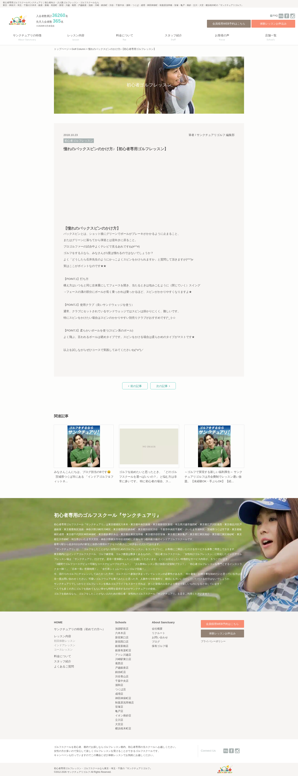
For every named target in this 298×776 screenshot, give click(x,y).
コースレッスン (63, 649)
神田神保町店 (123, 698)
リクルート (158, 633)
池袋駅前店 (121, 628)
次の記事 (162, 386)
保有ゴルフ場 (160, 645)
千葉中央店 (121, 680)
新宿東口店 (121, 637)
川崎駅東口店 (123, 659)
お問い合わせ (160, 637)
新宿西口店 (121, 641)
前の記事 (136, 386)
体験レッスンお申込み (273, 23)
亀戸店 (119, 711)
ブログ (156, 641)
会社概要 (157, 628)
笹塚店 (119, 706)
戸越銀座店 (121, 667)
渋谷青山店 (121, 676)
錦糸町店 (120, 672)
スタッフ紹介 (62, 661)
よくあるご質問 (64, 666)
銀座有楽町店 (123, 650)
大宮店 (119, 724)
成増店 (119, 693)
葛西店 (119, 663)
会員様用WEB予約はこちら (228, 23)
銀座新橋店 (121, 645)
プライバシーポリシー (213, 641)
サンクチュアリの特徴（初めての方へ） (79, 629)
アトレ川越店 (123, 654)
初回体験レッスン (64, 640)
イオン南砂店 (123, 715)
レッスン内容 (62, 636)
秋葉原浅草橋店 (124, 702)
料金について (62, 656)
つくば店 (120, 689)
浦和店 (119, 685)
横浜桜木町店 (123, 728)
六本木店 (120, 633)
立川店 (119, 719)
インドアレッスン (64, 645)
